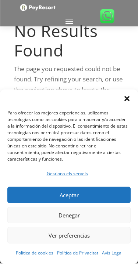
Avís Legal (112, 253)
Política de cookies (34, 253)
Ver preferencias (69, 235)
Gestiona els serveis (67, 173)
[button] (127, 98)
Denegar (69, 215)
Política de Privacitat (77, 253)
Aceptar (69, 195)
